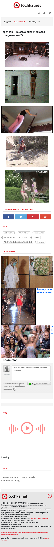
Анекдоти (34, 21)
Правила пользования (9, 532)
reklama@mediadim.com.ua (40, 519)
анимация (9, 237)
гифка (23, 237)
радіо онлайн (28, 477)
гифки (36, 237)
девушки (8, 233)
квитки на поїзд (11, 480)
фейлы (40, 242)
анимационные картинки (18, 242)
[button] (44, 13)
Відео (7, 21)
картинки (24, 233)
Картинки (19, 21)
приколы (39, 233)
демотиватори (10, 477)
